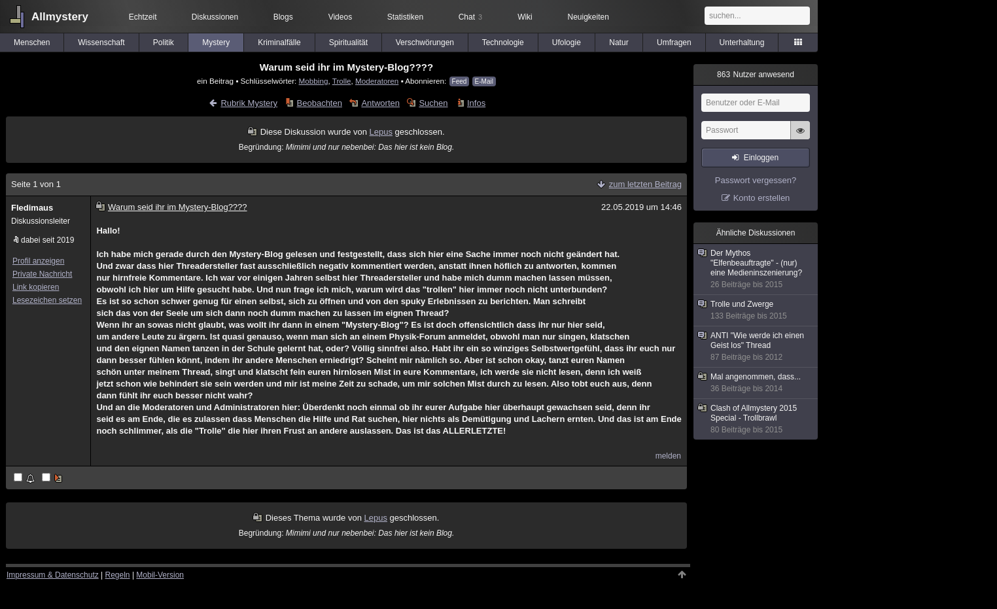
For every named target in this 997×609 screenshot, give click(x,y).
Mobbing (313, 81)
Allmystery (59, 16)
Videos (340, 17)
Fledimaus (32, 208)
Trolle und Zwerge (756, 310)
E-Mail (484, 81)
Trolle (341, 81)
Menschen (32, 42)
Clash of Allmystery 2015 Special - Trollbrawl (756, 419)
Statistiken (405, 17)
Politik (163, 42)
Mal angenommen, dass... (756, 383)
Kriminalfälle (279, 42)
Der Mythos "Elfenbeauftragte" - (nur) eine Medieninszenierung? (756, 269)
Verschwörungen (425, 42)
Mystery (216, 42)
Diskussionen (215, 17)
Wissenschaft (101, 42)
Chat (470, 17)
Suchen (433, 103)
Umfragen (674, 42)
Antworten (380, 103)
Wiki (525, 17)
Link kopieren (35, 287)
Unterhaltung (742, 42)
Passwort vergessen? (755, 180)
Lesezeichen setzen (47, 300)
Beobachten (319, 103)
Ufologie (566, 42)
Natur (618, 42)
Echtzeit (143, 17)
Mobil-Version (160, 575)
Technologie (503, 42)
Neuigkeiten (588, 17)
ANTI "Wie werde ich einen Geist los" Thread (756, 346)
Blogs (283, 17)
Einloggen (761, 157)
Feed (459, 81)
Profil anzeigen (38, 261)
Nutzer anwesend (755, 74)
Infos (476, 103)
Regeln (117, 575)
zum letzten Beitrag (645, 184)
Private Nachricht (42, 274)
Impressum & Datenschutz (53, 575)
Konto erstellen (761, 198)
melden (668, 456)
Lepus (381, 132)
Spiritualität (348, 42)
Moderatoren (376, 81)
